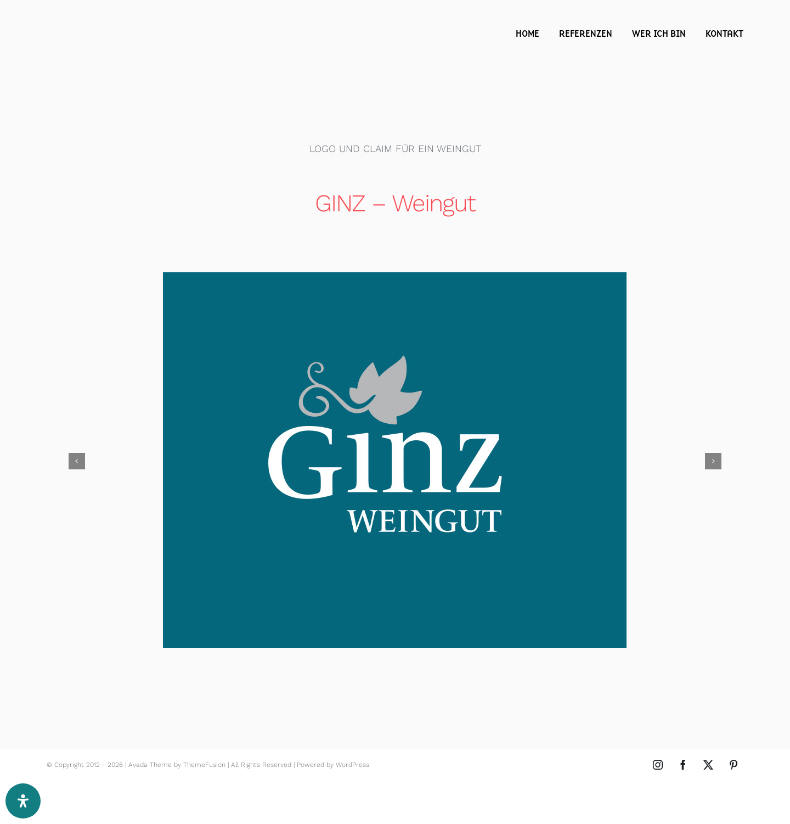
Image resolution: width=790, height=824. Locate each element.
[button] (77, 461)
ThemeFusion (204, 765)
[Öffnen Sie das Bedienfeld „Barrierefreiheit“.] (23, 801)
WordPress (352, 765)
